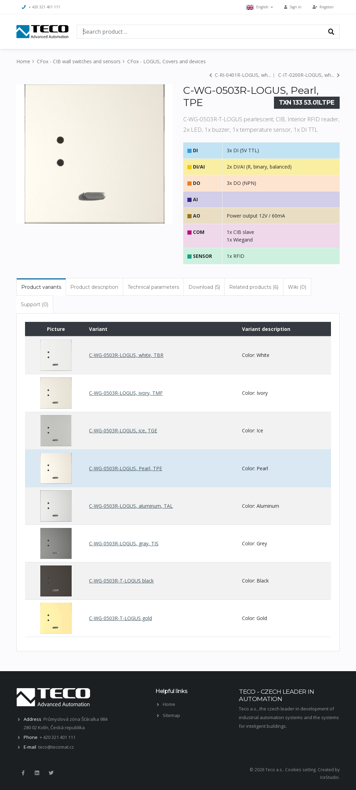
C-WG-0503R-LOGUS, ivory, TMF (126, 393)
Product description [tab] (94, 287)
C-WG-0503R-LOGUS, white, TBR (126, 355)
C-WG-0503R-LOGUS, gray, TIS (124, 543)
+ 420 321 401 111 (41, 7)
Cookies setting (300, 769)
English (259, 7)
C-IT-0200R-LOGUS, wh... (309, 75)
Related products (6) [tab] (253, 287)
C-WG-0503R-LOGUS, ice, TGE (123, 430)
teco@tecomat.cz (56, 747)
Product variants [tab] (41, 287)
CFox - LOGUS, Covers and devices (166, 61)
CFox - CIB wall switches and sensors (79, 61)
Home (23, 61)
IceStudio (329, 777)
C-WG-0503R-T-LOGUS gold (120, 618)
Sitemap (171, 715)
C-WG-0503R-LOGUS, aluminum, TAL (131, 506)
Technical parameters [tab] (153, 287)
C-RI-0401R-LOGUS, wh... (240, 75)
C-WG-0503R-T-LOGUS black (121, 580)
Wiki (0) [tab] (297, 287)
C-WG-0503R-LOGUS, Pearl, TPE (125, 468)
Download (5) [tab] (204, 287)
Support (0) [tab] (34, 304)
